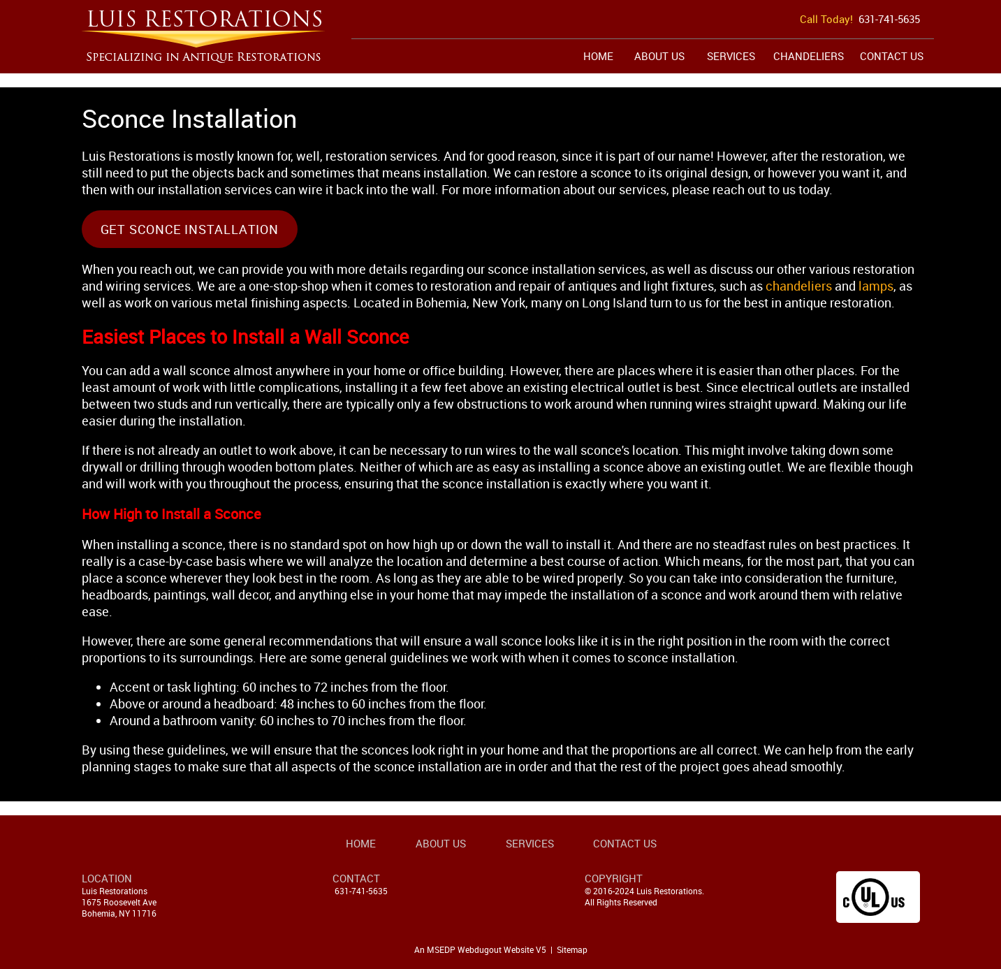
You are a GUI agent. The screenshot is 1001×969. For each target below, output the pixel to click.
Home (598, 56)
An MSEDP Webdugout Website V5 (480, 949)
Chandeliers (808, 56)
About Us (659, 56)
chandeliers (799, 285)
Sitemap (572, 949)
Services (731, 56)
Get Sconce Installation (190, 229)
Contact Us (891, 56)
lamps (875, 285)
